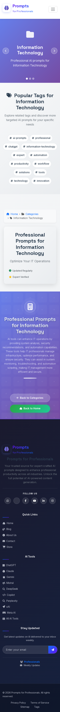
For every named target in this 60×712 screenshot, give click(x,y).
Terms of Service (39, 702)
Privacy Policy (18, 702)
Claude (8, 571)
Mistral (8, 582)
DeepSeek (10, 588)
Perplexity (10, 600)
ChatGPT (9, 565)
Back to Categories (30, 397)
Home (8, 523)
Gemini (8, 577)
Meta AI (9, 612)
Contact (9, 541)
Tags (37, 706)
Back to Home (30, 408)
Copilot (9, 594)
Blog (7, 529)
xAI (6, 606)
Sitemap (24, 706)
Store (7, 547)
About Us (9, 535)
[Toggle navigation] (52, 9)
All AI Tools (10, 618)
